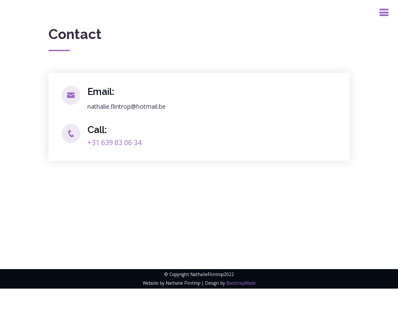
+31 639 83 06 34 (114, 142)
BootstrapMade (241, 283)
